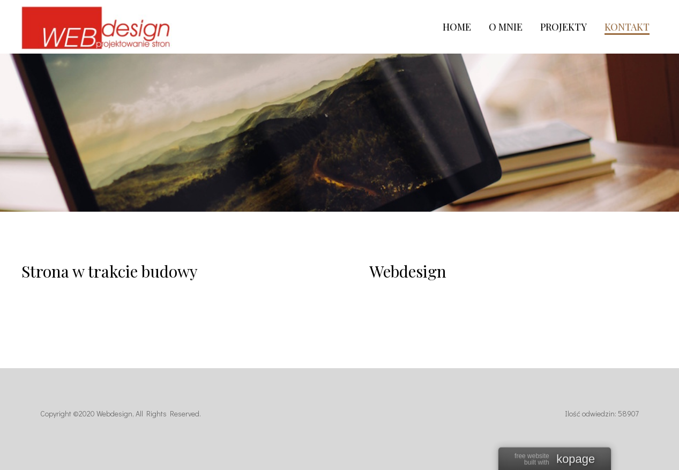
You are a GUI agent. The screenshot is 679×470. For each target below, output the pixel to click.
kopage (575, 459)
